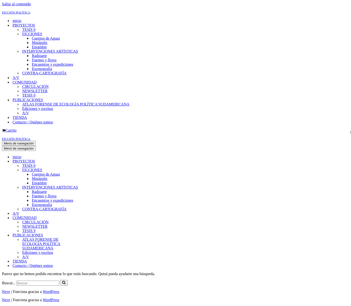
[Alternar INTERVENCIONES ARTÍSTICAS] (86, 187)
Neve (6, 292)
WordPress (51, 292)
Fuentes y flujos (44, 60)
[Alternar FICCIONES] (86, 170)
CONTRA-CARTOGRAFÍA (44, 73)
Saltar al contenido (16, 4)
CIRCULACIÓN (35, 87)
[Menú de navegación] (19, 143)
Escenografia (42, 69)
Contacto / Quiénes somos (33, 122)
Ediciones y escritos (37, 109)
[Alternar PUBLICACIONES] (86, 235)
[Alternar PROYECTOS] (86, 161)
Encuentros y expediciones (52, 64)
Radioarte (39, 56)
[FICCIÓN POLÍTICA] (175, 12)
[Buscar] (37, 283)
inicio (17, 21)
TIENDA (20, 117)
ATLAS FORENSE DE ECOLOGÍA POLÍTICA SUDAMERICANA (75, 104)
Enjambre (39, 47)
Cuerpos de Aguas (46, 38)
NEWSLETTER (35, 91)
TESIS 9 (28, 30)
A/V (16, 78)
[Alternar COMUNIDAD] (86, 218)
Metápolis (39, 43)
